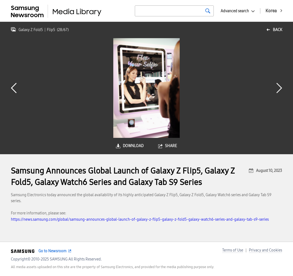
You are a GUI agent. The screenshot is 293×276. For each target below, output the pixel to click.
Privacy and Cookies (265, 250)
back (277, 30)
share (171, 146)
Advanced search (235, 11)
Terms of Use (232, 250)
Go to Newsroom (52, 251)
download (133, 146)
